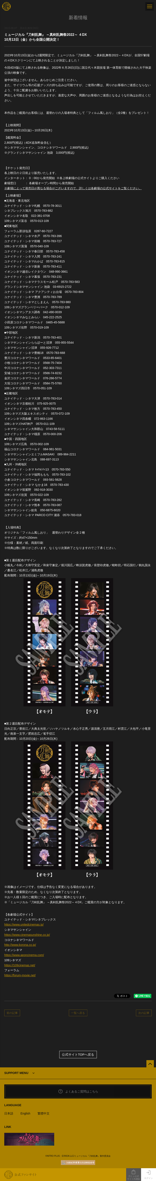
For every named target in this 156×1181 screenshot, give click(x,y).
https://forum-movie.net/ (20, 975)
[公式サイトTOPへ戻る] (150, 1064)
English (25, 1113)
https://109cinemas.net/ (19, 965)
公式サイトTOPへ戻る (78, 1054)
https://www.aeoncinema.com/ (24, 955)
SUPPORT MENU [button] (16, 1073)
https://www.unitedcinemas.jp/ (24, 924)
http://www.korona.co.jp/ (20, 945)
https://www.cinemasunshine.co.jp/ (27, 934)
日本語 (8, 1113)
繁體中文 (44, 1113)
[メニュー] (149, 6)
